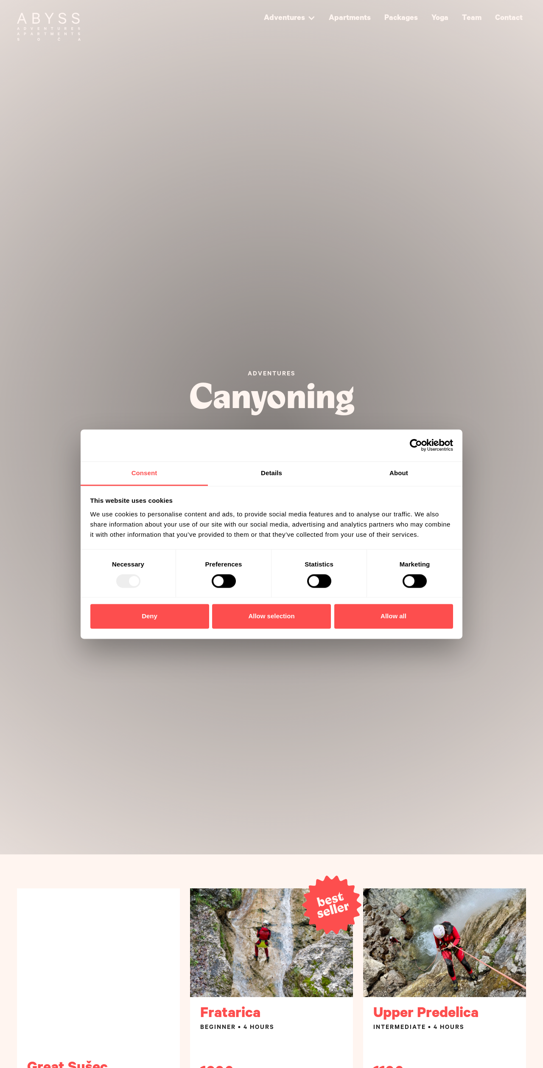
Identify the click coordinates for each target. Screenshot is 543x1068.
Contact (509, 18)
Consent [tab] (144, 472)
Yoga (439, 18)
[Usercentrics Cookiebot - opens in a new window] (416, 445)
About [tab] (398, 472)
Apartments (350, 18)
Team (471, 18)
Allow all (393, 616)
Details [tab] (271, 472)
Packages (401, 18)
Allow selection (271, 616)
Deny (149, 616)
